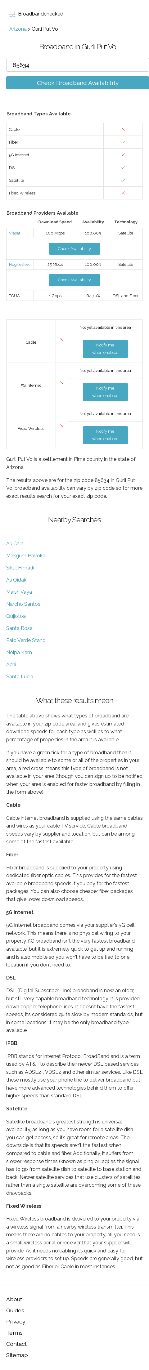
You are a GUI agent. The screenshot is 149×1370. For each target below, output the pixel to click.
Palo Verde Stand (26, 640)
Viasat (14, 233)
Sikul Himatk (20, 568)
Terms (14, 1332)
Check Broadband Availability (78, 82)
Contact (16, 1344)
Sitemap (17, 1355)
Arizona (18, 29)
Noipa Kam (19, 652)
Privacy (15, 1321)
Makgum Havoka (25, 556)
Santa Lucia (19, 677)
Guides (15, 1310)
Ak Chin (14, 544)
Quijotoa (16, 616)
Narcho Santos (23, 604)
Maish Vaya (19, 592)
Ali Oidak (16, 580)
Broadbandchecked (36, 14)
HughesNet (19, 264)
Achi (11, 664)
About (14, 1299)
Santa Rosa (19, 628)
